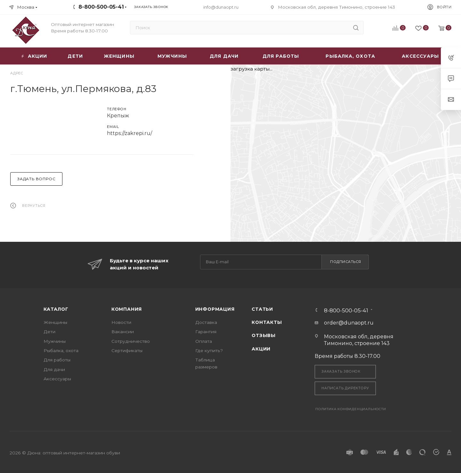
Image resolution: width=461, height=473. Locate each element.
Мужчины (55, 341)
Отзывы (264, 335)
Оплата (203, 341)
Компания (126, 309)
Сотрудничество (130, 341)
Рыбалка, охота (61, 350)
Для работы (57, 359)
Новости (121, 322)
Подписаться (345, 261)
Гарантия (205, 331)
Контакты (267, 322)
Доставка (206, 322)
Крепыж (118, 116)
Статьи (262, 309)
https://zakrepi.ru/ (129, 133)
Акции (261, 348)
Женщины (55, 322)
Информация (215, 309)
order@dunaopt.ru (349, 323)
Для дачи (54, 369)
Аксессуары (57, 378)
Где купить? (209, 350)
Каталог (56, 309)
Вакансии (122, 331)
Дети (49, 331)
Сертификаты (126, 350)
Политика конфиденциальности (350, 409)
